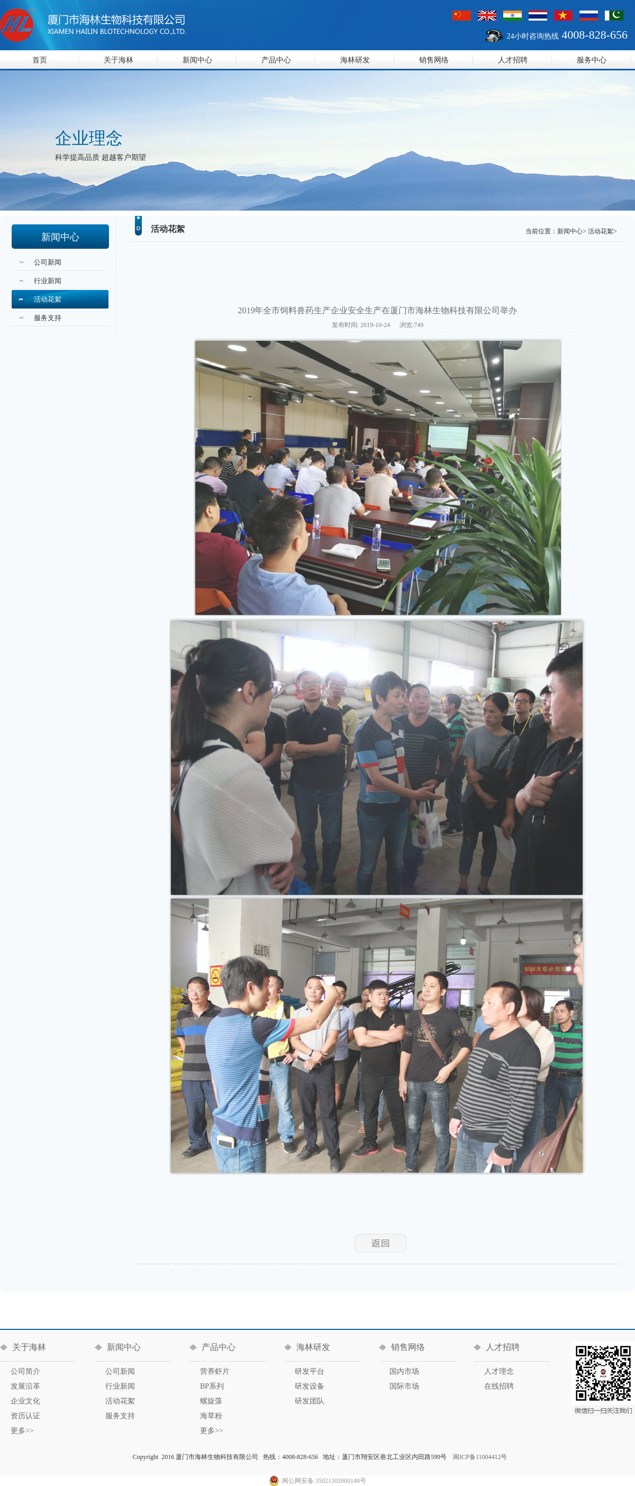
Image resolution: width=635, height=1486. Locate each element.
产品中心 (276, 60)
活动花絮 (47, 299)
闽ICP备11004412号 (480, 1457)
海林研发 (355, 60)
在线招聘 (499, 1386)
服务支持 (47, 318)
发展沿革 (25, 1386)
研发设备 (309, 1386)
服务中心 (591, 60)
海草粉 (211, 1416)
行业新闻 (47, 281)
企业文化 (25, 1401)
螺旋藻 (211, 1401)
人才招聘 (513, 60)
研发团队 (309, 1401)
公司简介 (25, 1371)
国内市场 (404, 1371)
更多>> (22, 1431)
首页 (39, 60)
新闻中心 (197, 60)
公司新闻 (47, 262)
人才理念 (499, 1371)
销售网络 (434, 60)
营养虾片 (215, 1371)
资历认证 (25, 1416)
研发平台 (309, 1371)
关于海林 (118, 60)
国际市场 (404, 1386)
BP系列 (212, 1386)
